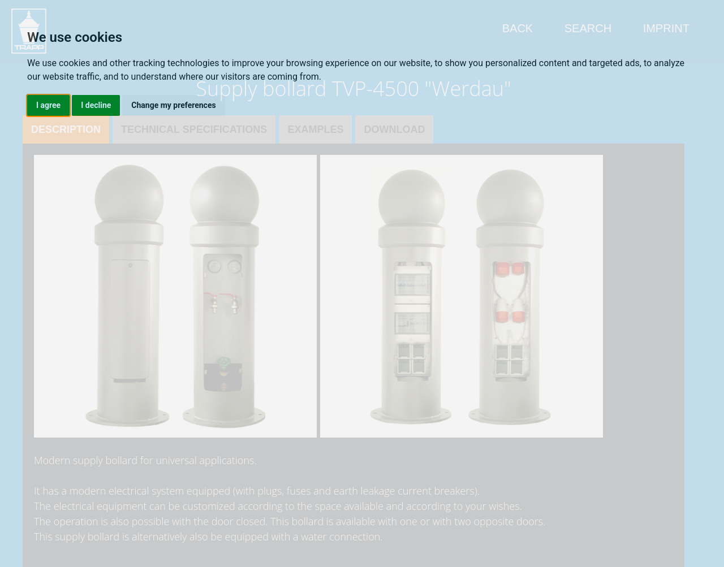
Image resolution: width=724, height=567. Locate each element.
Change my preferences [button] (173, 105)
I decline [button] (96, 105)
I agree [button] (48, 105)
